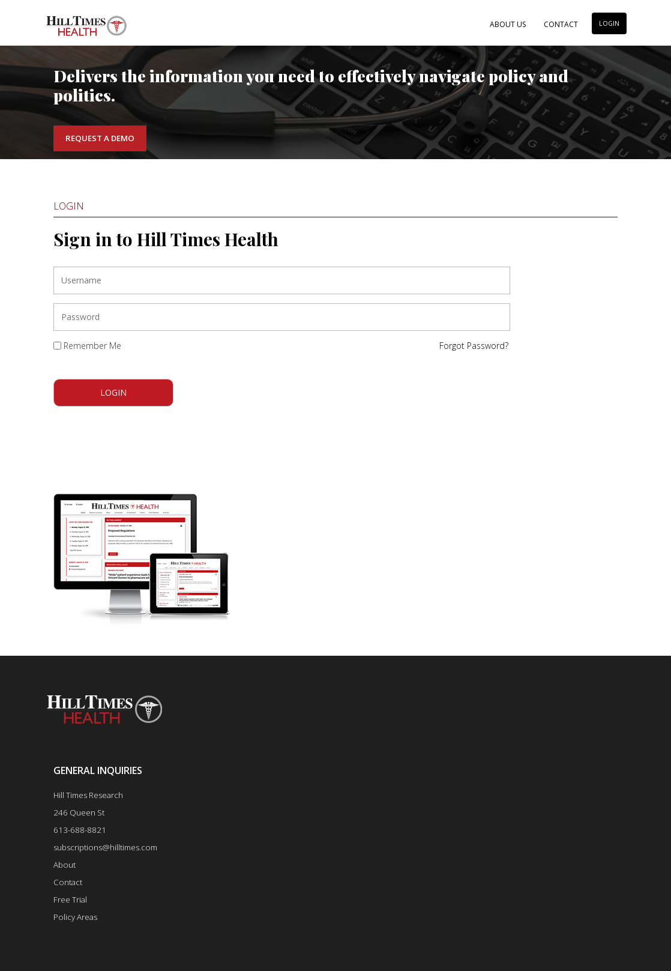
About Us (508, 24)
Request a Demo (99, 138)
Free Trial (70, 899)
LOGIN (609, 23)
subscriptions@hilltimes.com (105, 847)
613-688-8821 (79, 829)
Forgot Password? (473, 345)
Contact (561, 24)
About (64, 864)
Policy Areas (75, 917)
